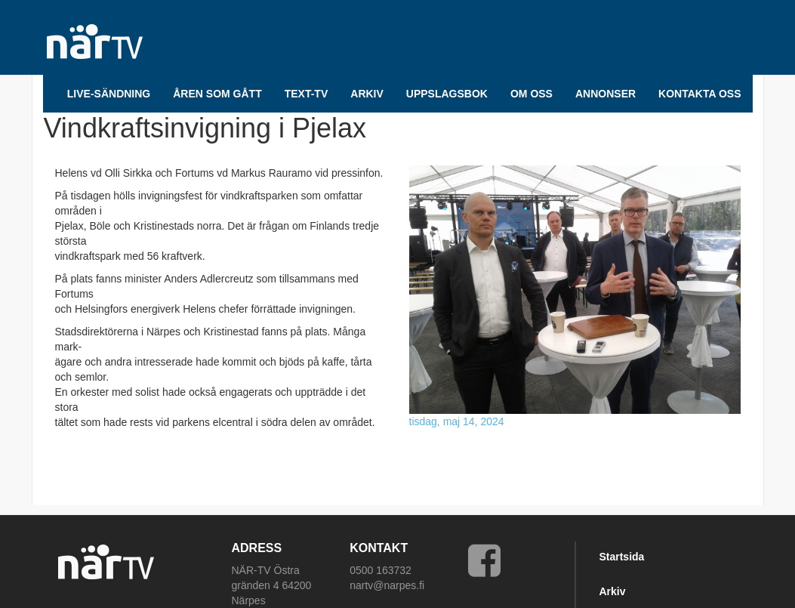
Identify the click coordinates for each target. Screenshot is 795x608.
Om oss (531, 94)
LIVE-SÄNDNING (108, 94)
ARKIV (367, 94)
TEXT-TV (306, 94)
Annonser (605, 94)
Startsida (621, 557)
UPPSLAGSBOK (447, 94)
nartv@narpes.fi (387, 585)
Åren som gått (217, 94)
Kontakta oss (699, 94)
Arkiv (612, 591)
